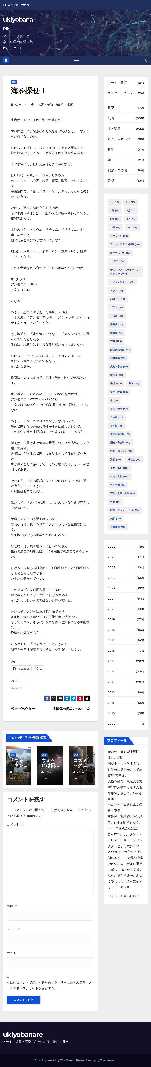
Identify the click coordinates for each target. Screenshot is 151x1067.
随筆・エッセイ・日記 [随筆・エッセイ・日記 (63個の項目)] (125, 510)
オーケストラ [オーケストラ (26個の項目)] (120, 253)
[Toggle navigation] (76, 60)
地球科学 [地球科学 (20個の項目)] (117, 358)
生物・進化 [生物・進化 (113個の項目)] (119, 468)
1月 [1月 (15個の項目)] (114, 202)
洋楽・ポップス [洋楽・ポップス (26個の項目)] (121, 451)
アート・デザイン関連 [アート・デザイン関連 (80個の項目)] (125, 244)
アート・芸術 (117, 83)
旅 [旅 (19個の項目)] (114, 400)
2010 (111, 713)
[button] (145, 60)
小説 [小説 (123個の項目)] (116, 383)
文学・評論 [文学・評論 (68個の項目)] (119, 392)
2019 (111, 619)
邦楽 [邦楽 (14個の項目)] (115, 502)
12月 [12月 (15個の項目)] (115, 227)
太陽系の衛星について (71, 709)
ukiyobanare (22, 1035)
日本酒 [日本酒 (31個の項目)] (116, 426)
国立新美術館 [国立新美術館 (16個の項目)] (120, 350)
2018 (111, 630)
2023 (111, 578)
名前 (12, 905)
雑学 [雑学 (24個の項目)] (115, 519)
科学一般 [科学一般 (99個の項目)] (117, 485)
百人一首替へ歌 (119, 139)
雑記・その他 (117, 170)
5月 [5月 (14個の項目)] (114, 219)
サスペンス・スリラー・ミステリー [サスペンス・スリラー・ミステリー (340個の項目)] (124, 272)
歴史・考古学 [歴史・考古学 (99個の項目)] (120, 443)
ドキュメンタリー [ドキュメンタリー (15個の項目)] (122, 282)
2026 (111, 546)
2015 (111, 661)
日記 (111, 108)
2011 (111, 703)
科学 (14, 82)
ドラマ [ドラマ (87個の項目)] (116, 291)
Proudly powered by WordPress (54, 1060)
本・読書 (114, 129)
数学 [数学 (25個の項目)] (134, 383)
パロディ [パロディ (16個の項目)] (117, 299)
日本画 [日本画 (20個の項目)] (116, 417)
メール (13, 929)
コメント (15, 825)
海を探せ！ (29, 90)
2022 (111, 588)
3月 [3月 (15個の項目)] (114, 211)
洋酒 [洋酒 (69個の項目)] (115, 459)
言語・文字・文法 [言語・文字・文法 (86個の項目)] (122, 493)
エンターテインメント (122, 95)
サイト (11, 953)
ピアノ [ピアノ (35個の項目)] (116, 307)
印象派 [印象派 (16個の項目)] (116, 333)
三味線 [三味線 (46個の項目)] (116, 316)
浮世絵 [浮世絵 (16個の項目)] (134, 459)
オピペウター (23, 709)
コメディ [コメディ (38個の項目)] (117, 261)
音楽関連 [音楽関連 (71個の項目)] (117, 527)
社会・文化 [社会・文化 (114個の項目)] (119, 476)
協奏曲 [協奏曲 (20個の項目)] (116, 324)
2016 (111, 650)
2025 (111, 557)
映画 (111, 118)
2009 (112, 723)
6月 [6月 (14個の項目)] (131, 219)
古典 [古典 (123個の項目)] (116, 341)
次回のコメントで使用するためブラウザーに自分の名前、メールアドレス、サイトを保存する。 (49, 985)
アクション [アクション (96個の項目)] (119, 236)
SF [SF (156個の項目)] (132, 227)
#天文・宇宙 (44, 104)
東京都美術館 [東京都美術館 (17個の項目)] (120, 434)
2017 (111, 640)
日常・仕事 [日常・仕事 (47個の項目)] (119, 409)
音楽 (111, 181)
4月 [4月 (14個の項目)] (131, 211)
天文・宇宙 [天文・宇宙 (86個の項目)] (119, 367)
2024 (111, 567)
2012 (111, 692)
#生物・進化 (64, 104)
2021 (111, 598)
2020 (111, 609)
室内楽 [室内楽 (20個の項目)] (116, 375)
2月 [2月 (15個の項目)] (130, 202)
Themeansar (107, 1060)
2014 (111, 671)
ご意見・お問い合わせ (123, 896)
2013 (111, 682)
